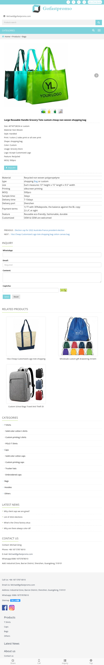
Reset (16, 296)
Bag (36, 181)
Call (39, 661)
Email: (6, 260)
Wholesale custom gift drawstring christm (78, 359)
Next (96, 75)
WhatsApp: (8, 250)
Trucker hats (10, 468)
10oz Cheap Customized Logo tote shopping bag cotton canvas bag (40, 234)
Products (16, 36)
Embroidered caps (13, 474)
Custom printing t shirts (15, 437)
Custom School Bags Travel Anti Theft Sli (26, 406)
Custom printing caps (14, 462)
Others (7, 493)
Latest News (11, 643)
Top (91, 661)
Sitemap (5, 600)
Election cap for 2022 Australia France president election (39, 230)
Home (7, 36)
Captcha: (7, 286)
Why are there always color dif (17, 528)
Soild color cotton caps (15, 456)
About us (9, 651)
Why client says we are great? (17, 511)
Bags (24, 36)
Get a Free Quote (94, 2)
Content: (7, 270)
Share (13, 661)
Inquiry (65, 661)
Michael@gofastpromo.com (18, 16)
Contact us (8, 656)
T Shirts (7, 425)
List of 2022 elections (13, 517)
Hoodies (8, 487)
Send (6, 296)
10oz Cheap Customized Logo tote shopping (26, 359)
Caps (6, 450)
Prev (7, 75)
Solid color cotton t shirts (16, 431)
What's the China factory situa (17, 522)
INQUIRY (11, 167)
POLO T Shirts (11, 443)
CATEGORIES (8, 30)
